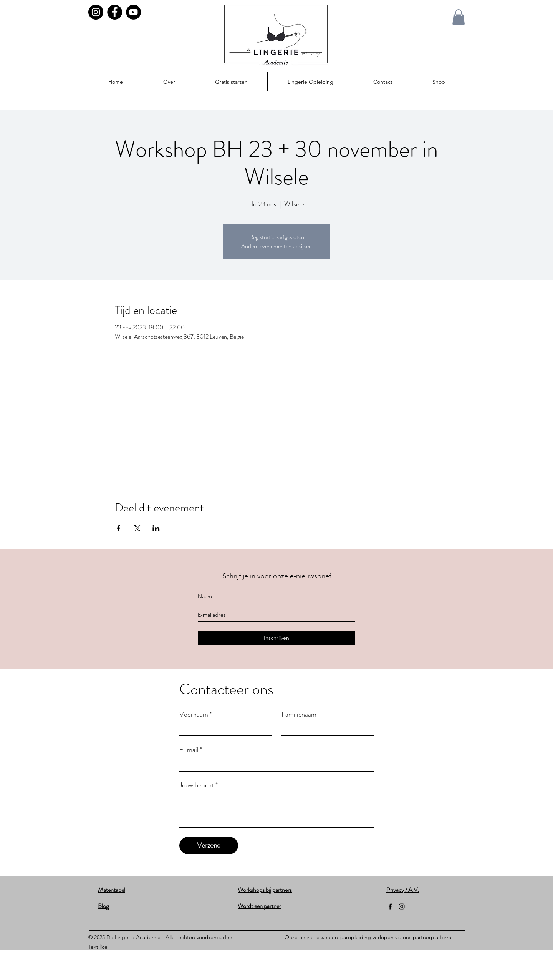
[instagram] (402, 906)
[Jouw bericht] (276, 809)
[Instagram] (95, 12)
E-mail (190, 749)
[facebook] (390, 906)
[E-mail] (274, 764)
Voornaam (195, 714)
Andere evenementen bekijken (276, 246)
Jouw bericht (198, 785)
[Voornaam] (223, 728)
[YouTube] (133, 12)
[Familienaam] (325, 728)
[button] (458, 17)
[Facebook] (114, 12)
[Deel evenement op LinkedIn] (156, 528)
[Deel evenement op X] (137, 528)
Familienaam (298, 714)
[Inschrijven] (276, 638)
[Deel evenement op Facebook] (118, 528)
